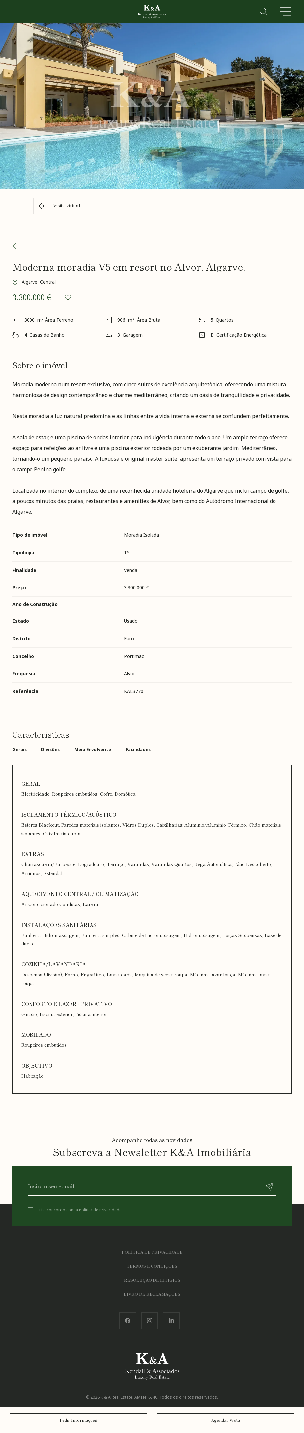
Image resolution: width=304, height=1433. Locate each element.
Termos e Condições (152, 1266)
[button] (297, 106)
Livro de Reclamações (152, 1294)
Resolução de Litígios (152, 1280)
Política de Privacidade (100, 1210)
